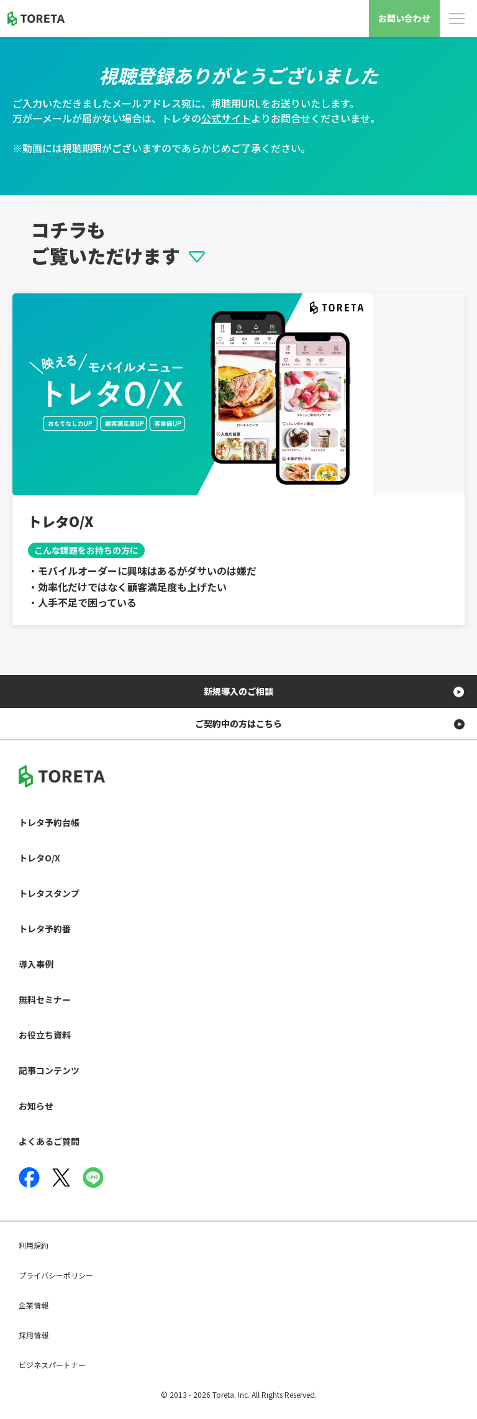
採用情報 (33, 1334)
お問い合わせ (404, 18)
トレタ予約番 (45, 928)
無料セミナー (45, 999)
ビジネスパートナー (52, 1364)
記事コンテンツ (49, 1070)
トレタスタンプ (49, 893)
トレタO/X (39, 858)
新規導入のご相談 (238, 691)
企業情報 (33, 1305)
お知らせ (36, 1106)
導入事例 (36, 964)
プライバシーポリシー (56, 1275)
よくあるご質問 (49, 1141)
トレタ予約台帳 (49, 822)
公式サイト (226, 118)
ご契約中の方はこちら (238, 723)
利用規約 (33, 1245)
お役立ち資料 (45, 1035)
